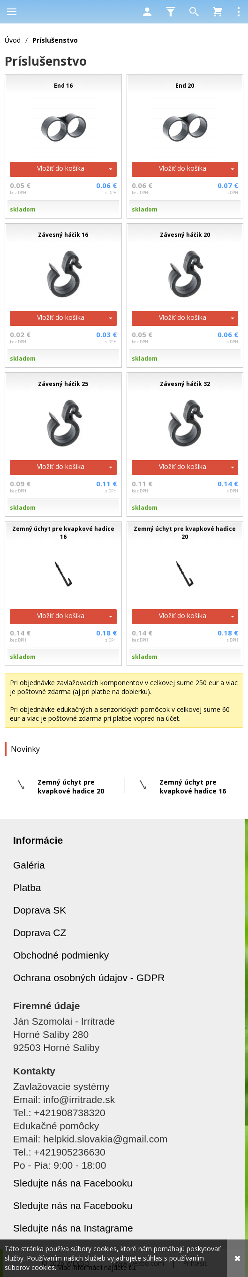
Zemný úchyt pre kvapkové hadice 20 (71, 786)
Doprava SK (39, 910)
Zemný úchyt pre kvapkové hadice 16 (192, 786)
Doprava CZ (39, 932)
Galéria (29, 865)
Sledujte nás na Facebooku (73, 1183)
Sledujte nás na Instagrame (73, 1228)
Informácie (38, 840)
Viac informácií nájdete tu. (97, 1267)
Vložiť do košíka (60, 168)
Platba (27, 887)
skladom (23, 209)
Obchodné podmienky (61, 955)
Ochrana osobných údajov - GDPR (89, 977)
